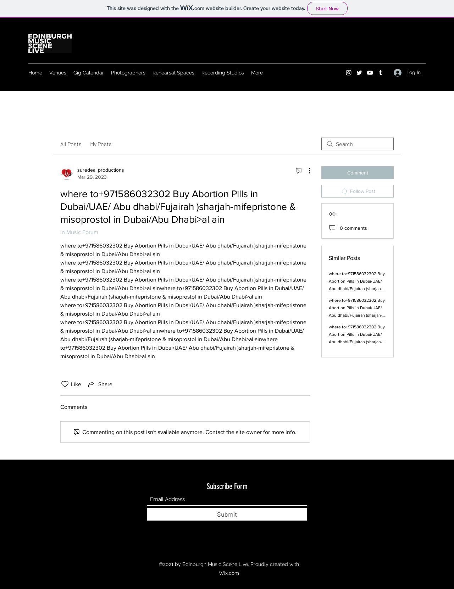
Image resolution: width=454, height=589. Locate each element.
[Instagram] (348, 72)
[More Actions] (305, 170)
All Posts (71, 143)
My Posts (101, 143)
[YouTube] (369, 72)
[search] (357, 144)
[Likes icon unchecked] (65, 384)
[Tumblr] (380, 72)
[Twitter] (359, 72)
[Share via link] (99, 384)
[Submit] (227, 514)
